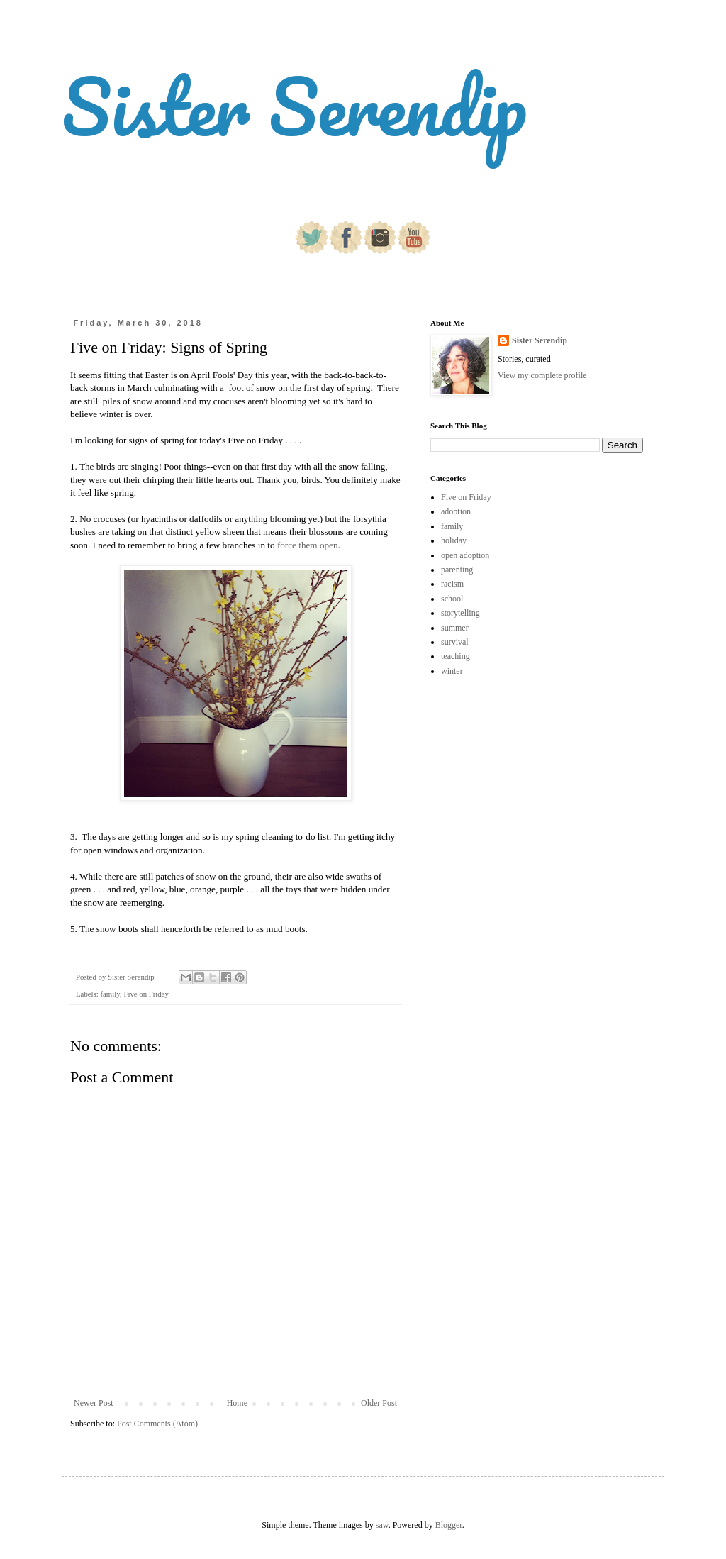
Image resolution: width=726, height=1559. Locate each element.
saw (382, 1525)
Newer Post (93, 1403)
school (452, 599)
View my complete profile (542, 375)
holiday (454, 540)
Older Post (379, 1403)
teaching (455, 656)
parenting (457, 570)
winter (452, 671)
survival (455, 642)
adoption (456, 511)
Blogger (448, 1525)
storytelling (460, 613)
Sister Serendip (294, 106)
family (109, 993)
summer (455, 628)
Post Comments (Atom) (157, 1423)
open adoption (465, 555)
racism (452, 584)
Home (237, 1403)
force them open (307, 545)
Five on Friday (146, 993)
